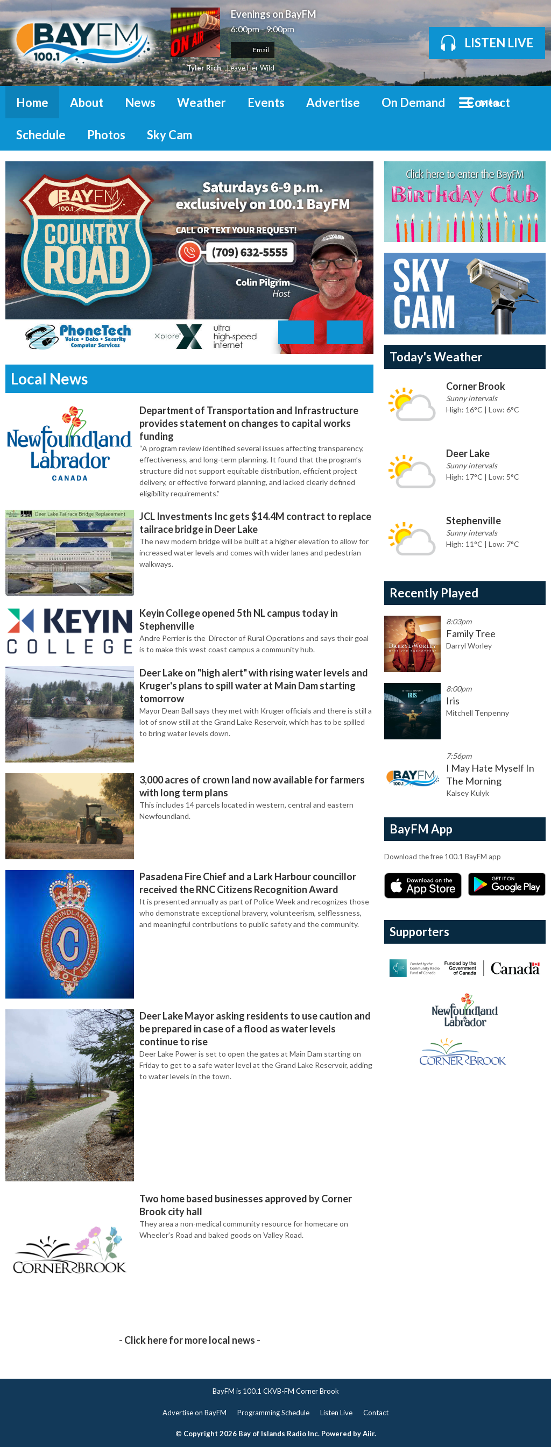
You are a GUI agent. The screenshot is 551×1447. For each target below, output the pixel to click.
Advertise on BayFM (195, 1412)
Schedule (41, 134)
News (140, 102)
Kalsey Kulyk (467, 792)
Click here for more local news (189, 1340)
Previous (296, 332)
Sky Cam (169, 134)
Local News (49, 378)
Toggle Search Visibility (529, 102)
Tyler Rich (204, 67)
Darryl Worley (469, 645)
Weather (201, 102)
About (86, 102)
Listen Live (336, 1412)
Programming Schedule (273, 1412)
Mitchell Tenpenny (477, 712)
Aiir (369, 1433)
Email (252, 50)
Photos (106, 134)
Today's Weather (436, 357)
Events (266, 102)
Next (345, 332)
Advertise (333, 102)
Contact (488, 102)
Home (32, 102)
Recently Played (434, 593)
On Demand (413, 102)
